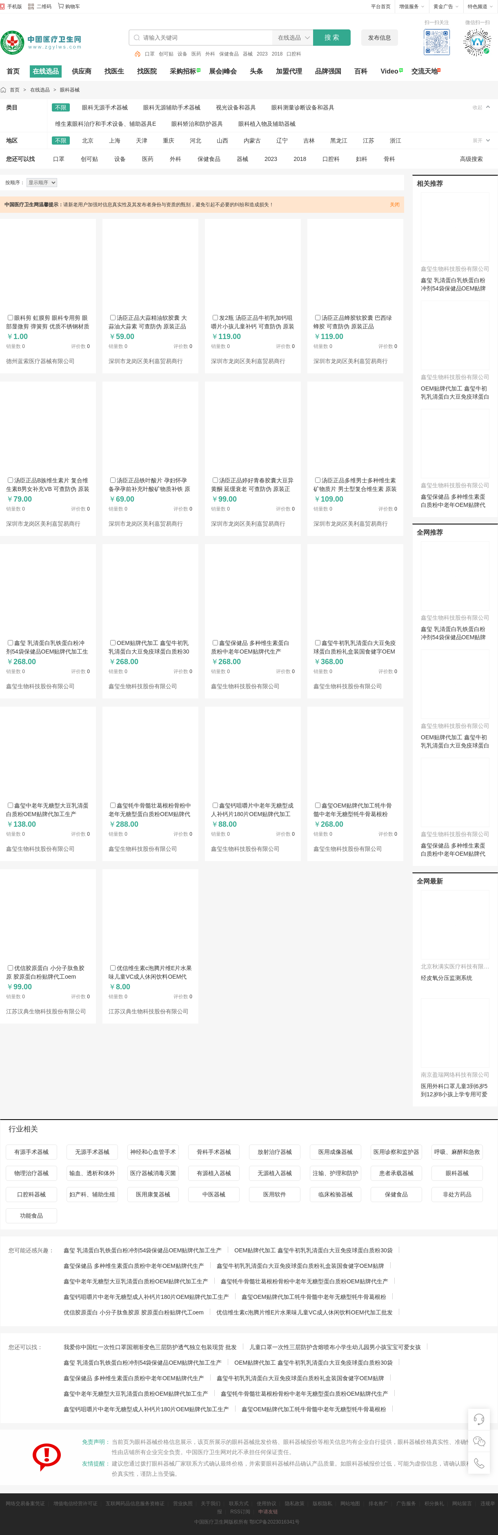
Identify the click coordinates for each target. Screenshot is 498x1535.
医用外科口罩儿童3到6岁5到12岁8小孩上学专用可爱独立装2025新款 (454, 1094)
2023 (262, 54)
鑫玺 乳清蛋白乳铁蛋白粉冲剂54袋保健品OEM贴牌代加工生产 (47, 651)
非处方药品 (457, 1194)
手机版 (14, 6)
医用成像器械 (335, 1152)
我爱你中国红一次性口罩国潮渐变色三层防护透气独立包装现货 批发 (150, 1347)
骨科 (389, 159)
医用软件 (274, 1194)
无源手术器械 (92, 1152)
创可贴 (166, 54)
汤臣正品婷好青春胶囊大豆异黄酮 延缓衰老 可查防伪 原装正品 (252, 489)
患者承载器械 (396, 1173)
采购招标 (183, 71)
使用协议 (266, 1503)
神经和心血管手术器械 (153, 1154)
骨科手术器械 (214, 1152)
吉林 (309, 140)
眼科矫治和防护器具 (197, 123)
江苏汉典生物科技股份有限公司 (46, 1011)
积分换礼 (434, 1503)
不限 (61, 107)
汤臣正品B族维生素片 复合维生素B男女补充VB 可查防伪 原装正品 (47, 489)
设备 (182, 54)
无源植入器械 (275, 1173)
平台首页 (381, 6)
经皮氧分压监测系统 (446, 978)
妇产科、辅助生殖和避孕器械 (92, 1196)
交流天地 (424, 71)
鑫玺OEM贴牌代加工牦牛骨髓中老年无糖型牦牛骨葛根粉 (314, 1297)
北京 (87, 140)
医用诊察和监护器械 (396, 1154)
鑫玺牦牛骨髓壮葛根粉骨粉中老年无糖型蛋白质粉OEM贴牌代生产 (150, 814)
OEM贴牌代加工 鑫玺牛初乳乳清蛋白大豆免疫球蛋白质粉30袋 (149, 651)
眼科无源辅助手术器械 (171, 107)
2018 (277, 54)
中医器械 (213, 1194)
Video (389, 71)
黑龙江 (338, 140)
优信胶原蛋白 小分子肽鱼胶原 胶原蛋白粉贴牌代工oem (134, 1312)
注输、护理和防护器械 (335, 1175)
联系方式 (239, 1503)
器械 (248, 54)
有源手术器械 (31, 1152)
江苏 (368, 140)
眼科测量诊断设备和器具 (302, 107)
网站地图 (350, 1503)
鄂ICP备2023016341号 (274, 1522)
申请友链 (268, 1512)
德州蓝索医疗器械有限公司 (40, 361)
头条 (256, 71)
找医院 (147, 71)
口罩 (150, 54)
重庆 (168, 140)
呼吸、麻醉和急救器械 (457, 1154)
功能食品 (31, 1215)
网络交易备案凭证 (25, 1503)
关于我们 (210, 1503)
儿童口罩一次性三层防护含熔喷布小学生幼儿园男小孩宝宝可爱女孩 (335, 1347)
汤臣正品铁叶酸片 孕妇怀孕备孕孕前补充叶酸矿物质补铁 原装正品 (149, 489)
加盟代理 (289, 71)
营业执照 (183, 1503)
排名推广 (378, 1503)
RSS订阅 (240, 1512)
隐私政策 (295, 1503)
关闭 (395, 204)
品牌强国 (328, 71)
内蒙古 (252, 140)
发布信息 (379, 37)
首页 (13, 71)
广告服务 (406, 1503)
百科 (360, 71)
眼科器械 (70, 90)
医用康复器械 (153, 1194)
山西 (222, 140)
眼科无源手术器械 (105, 107)
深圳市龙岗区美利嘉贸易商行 (146, 361)
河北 (195, 140)
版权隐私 (322, 1503)
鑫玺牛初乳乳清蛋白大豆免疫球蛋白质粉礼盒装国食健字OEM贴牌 (354, 651)
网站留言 (462, 1503)
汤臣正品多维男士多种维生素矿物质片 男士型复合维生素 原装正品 (355, 489)
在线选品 (46, 71)
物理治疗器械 (31, 1173)
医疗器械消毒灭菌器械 (153, 1175)
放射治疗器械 (275, 1152)
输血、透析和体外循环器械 (92, 1175)
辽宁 (282, 140)
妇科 (361, 159)
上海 (114, 140)
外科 (210, 54)
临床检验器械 (335, 1194)
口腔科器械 (31, 1194)
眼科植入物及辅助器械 (267, 123)
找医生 (114, 71)
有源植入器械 (214, 1173)
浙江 (395, 140)
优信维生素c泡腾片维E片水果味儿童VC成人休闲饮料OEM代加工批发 (150, 976)
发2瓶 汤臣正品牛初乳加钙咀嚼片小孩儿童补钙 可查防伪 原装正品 (252, 326)
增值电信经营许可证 (75, 1503)
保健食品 (229, 54)
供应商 (81, 71)
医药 (196, 54)
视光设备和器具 (236, 107)
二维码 (39, 7)
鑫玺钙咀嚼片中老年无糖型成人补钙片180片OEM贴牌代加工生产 (252, 814)
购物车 (72, 6)
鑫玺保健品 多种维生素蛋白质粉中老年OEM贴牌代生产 (453, 504)
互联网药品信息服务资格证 (135, 1503)
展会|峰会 (223, 71)
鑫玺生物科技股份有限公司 (40, 686)
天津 (141, 140)
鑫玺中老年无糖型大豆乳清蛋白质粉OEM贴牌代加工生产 (136, 1281)
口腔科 (294, 54)
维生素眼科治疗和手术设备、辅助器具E (105, 123)
